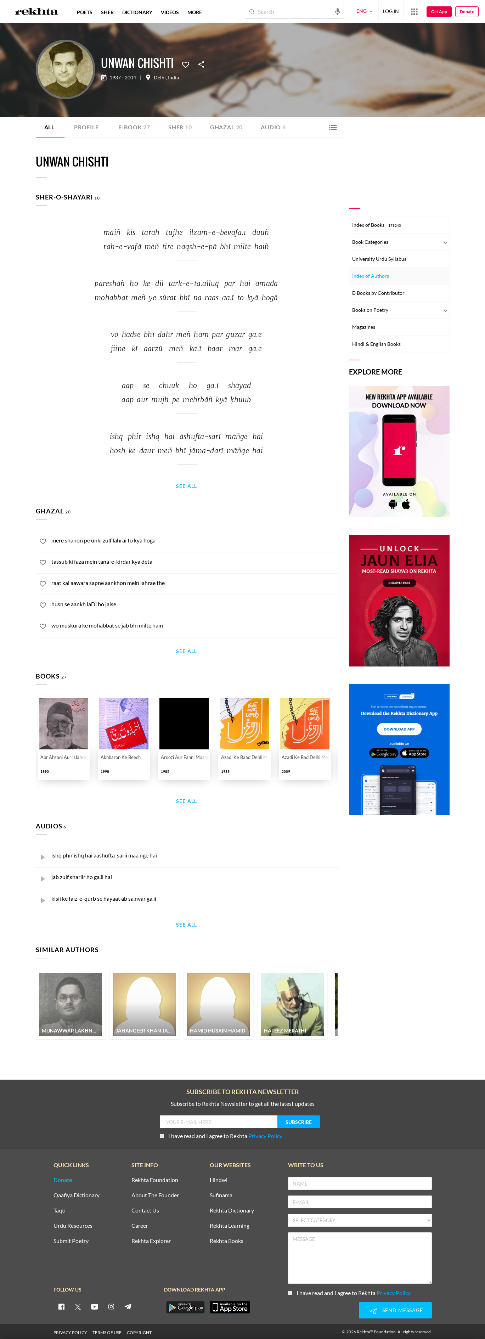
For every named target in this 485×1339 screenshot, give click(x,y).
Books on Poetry (370, 310)
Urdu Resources (72, 1224)
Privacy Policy (265, 1134)
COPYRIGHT (139, 1331)
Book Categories (370, 242)
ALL (49, 127)
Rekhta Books (226, 1240)
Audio (273, 127)
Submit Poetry (71, 1240)
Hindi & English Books (376, 344)
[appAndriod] (185, 1305)
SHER (107, 12)
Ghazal (226, 127)
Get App (439, 11)
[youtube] (94, 1305)
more (194, 12)
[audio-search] (338, 11)
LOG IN (391, 11)
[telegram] (128, 1305)
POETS (84, 12)
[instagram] (111, 1305)
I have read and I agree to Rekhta (221, 1134)
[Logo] (36, 12)
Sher (180, 127)
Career (139, 1224)
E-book (134, 127)
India (173, 77)
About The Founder (155, 1194)
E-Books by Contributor (378, 293)
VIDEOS (170, 12)
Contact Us (145, 1209)
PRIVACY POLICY (70, 1331)
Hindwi (218, 1179)
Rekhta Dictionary (232, 1209)
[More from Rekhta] (414, 11)
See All (186, 486)
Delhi (160, 77)
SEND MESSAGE (395, 1309)
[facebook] (61, 1305)
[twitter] (78, 1305)
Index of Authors (370, 276)
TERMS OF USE (107, 1331)
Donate (467, 11)
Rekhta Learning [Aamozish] (229, 1224)
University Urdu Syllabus (379, 259)
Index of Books (376, 225)
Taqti (59, 1209)
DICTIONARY (137, 12)
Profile (86, 127)
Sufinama (221, 1194)
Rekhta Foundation (154, 1179)
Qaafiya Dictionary (76, 1194)
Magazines (363, 327)
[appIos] (230, 1305)
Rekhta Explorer (151, 1240)
